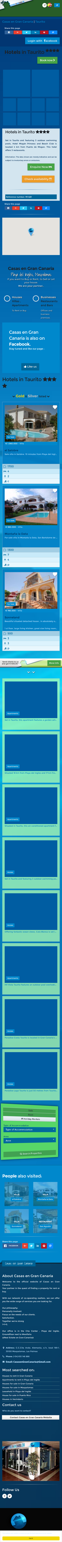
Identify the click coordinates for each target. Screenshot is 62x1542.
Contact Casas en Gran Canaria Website (30, 1417)
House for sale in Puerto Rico (16, 1395)
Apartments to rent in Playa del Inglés (21, 1380)
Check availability (38, 179)
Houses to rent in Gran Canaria (17, 1376)
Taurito (40, 21)
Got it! (31, 1538)
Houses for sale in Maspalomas (17, 1387)
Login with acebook (42, 40)
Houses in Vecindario (12, 1399)
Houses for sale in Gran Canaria (17, 1383)
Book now (47, 60)
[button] (31, 231)
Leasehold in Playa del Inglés (16, 1391)
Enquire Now (41, 167)
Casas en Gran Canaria (17, 21)
